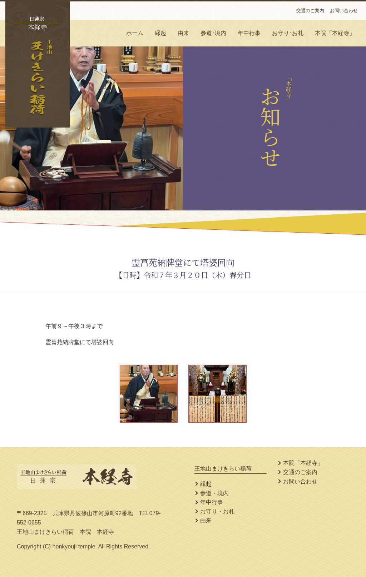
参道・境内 (214, 493)
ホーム (134, 33)
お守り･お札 (287, 33)
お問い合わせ (344, 10)
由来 (183, 33)
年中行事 (249, 33)
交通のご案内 (310, 10)
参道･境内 (213, 33)
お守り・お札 (217, 511)
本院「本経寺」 (335, 33)
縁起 (160, 33)
